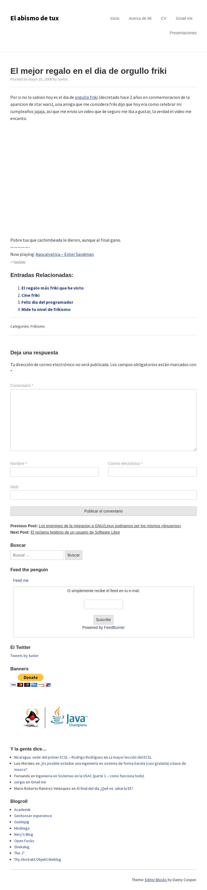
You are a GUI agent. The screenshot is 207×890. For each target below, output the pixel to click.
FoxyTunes (19, 262)
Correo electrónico (125, 463)
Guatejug (21, 821)
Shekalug (21, 846)
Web (14, 487)
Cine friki (30, 295)
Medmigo (22, 828)
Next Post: (65, 532)
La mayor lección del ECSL (130, 757)
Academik (22, 809)
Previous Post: (95, 526)
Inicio (114, 18)
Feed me (20, 580)
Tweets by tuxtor (24, 655)
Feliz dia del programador (47, 302)
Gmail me (184, 18)
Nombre (18, 463)
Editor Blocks (156, 879)
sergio (19, 781)
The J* (19, 852)
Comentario (21, 385)
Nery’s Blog (23, 834)
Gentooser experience (33, 815)
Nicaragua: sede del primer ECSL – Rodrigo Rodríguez (58, 757)
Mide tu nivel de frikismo (46, 309)
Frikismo (38, 326)
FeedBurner (114, 627)
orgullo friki (86, 97)
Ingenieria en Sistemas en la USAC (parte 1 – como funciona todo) (90, 775)
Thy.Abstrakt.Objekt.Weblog (37, 859)
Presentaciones (183, 33)
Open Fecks (24, 840)
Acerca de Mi (140, 18)
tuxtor (63, 79)
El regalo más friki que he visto (52, 288)
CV (163, 18)
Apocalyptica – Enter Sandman (65, 254)
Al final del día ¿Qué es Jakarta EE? (105, 788)
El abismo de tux (34, 18)
